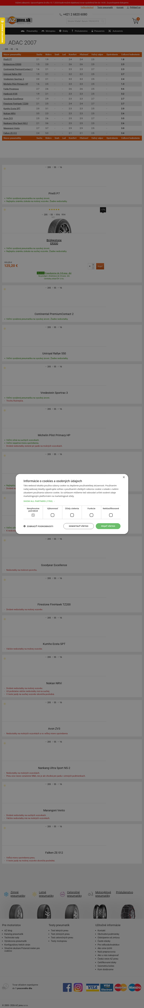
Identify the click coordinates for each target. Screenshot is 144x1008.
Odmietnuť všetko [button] (76, 526)
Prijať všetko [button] (107, 526)
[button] (72, 501)
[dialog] (72, 504)
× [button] (124, 477)
